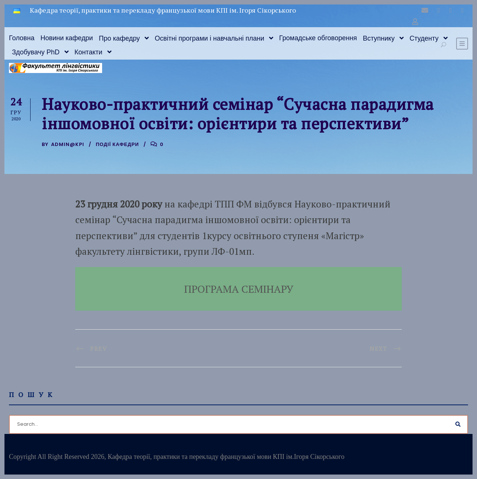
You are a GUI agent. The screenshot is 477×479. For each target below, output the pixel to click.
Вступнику (379, 38)
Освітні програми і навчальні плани (209, 38)
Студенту (424, 38)
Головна (21, 38)
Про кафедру (119, 38)
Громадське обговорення (318, 38)
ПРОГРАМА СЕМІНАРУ (238, 289)
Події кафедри (117, 144)
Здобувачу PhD (36, 52)
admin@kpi (67, 144)
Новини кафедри (66, 38)
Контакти (88, 52)
